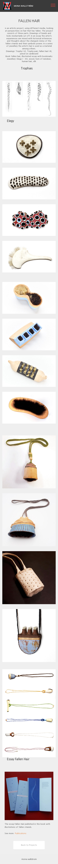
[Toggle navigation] (53, 5)
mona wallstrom (29, 859)
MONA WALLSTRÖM (23, 6)
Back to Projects (29, 845)
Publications (20, 833)
